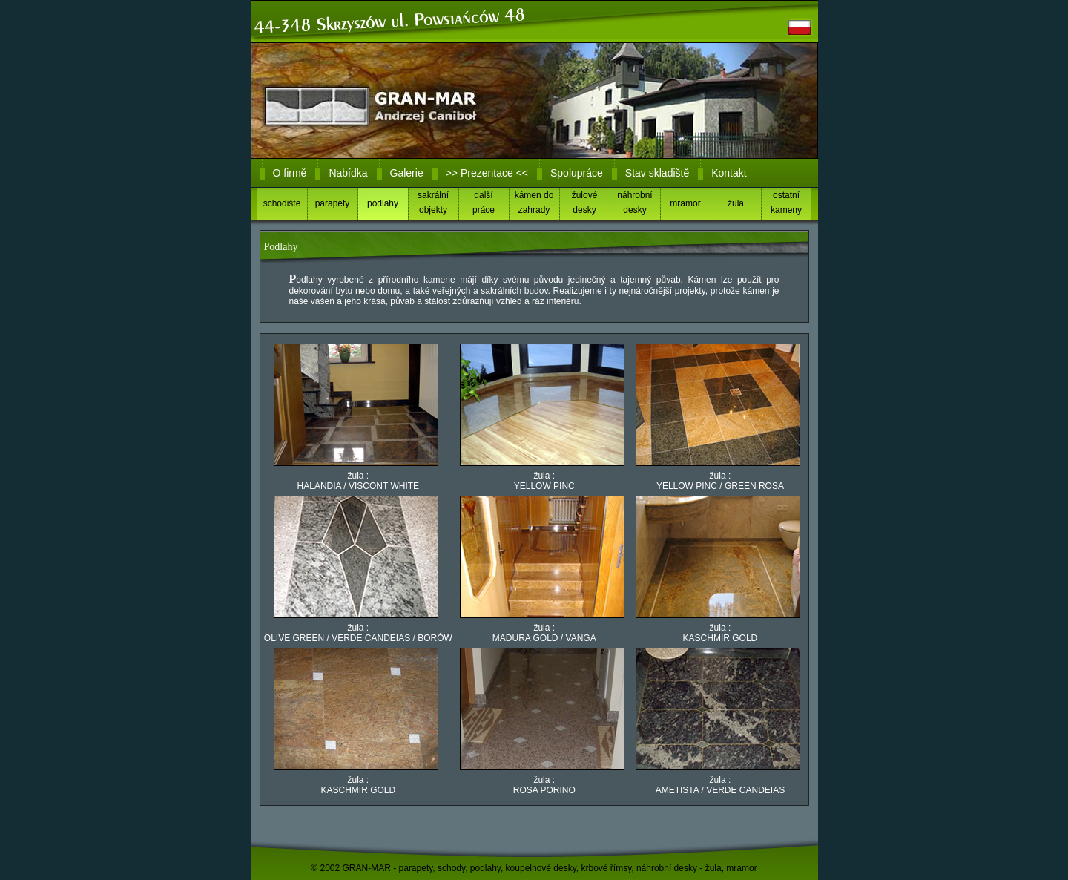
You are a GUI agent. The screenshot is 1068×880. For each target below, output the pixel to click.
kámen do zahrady (534, 202)
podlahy (382, 203)
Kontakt (728, 173)
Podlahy (281, 246)
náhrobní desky (634, 202)
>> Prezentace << (487, 173)
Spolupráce (576, 173)
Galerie (406, 173)
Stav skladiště (657, 173)
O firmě (290, 173)
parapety (332, 203)
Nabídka (348, 173)
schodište (282, 203)
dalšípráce (483, 202)
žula (736, 203)
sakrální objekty (433, 202)
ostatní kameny (786, 202)
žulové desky (585, 202)
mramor (685, 203)
